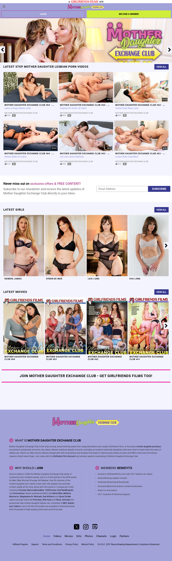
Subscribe (159, 188)
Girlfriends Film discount (64, 456)
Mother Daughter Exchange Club (21, 113)
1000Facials (50, 490)
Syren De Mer (54, 279)
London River (121, 157)
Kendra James (13, 279)
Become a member (129, 14)
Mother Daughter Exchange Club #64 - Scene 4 (33, 105)
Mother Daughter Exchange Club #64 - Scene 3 (88, 105)
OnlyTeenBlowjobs (65, 490)
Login (43, 14)
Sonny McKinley (76, 157)
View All (161, 66)
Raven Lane (133, 108)
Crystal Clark (121, 108)
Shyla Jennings (63, 500)
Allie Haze (47, 500)
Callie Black (133, 157)
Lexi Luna (64, 157)
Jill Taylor (82, 108)
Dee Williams (49, 496)
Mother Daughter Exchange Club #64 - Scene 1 (33, 153)
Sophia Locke (24, 108)
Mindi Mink (57, 493)
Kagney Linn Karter (68, 108)
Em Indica (22, 157)
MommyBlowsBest (35, 490)
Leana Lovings (11, 108)
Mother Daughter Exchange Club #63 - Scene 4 (88, 153)
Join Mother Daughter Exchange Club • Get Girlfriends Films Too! (86, 376)
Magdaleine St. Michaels (31, 496)
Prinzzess (37, 500)
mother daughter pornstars (148, 446)
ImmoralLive (19, 493)
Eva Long (135, 279)
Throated (22, 490)
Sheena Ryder (11, 157)
